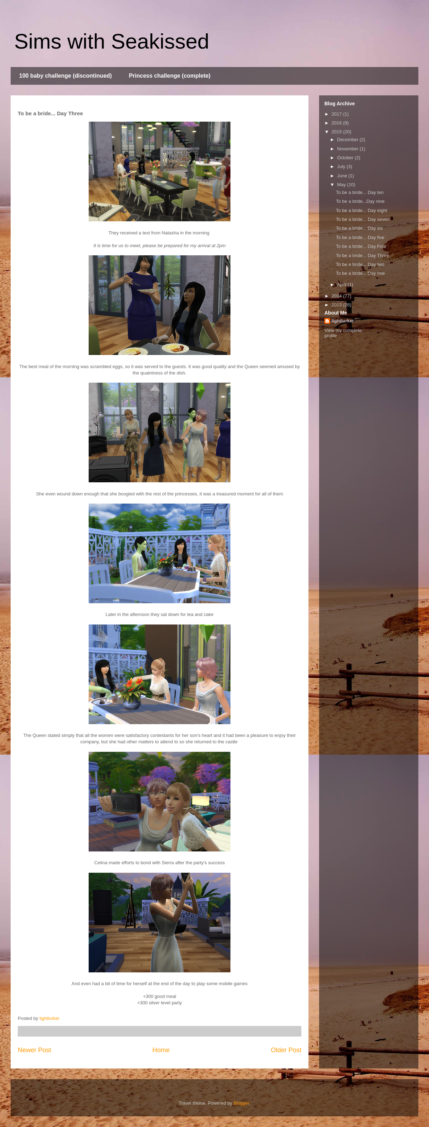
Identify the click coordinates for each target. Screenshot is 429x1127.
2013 (337, 304)
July (342, 166)
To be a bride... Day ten (359, 192)
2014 (337, 296)
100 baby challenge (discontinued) (65, 76)
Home (161, 1050)
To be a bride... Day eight (361, 210)
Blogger (241, 1103)
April (342, 284)
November (348, 148)
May (342, 184)
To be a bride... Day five (360, 237)
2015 (337, 131)
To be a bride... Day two (360, 264)
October (346, 157)
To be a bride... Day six (359, 228)
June (343, 175)
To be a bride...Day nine (360, 201)
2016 (337, 123)
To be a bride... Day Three (362, 255)
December (348, 139)
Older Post (286, 1050)
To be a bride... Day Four (361, 246)
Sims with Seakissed (111, 41)
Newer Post (34, 1050)
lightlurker (343, 320)
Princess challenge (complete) (169, 76)
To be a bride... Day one (360, 273)
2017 (337, 114)
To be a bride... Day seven (362, 219)
